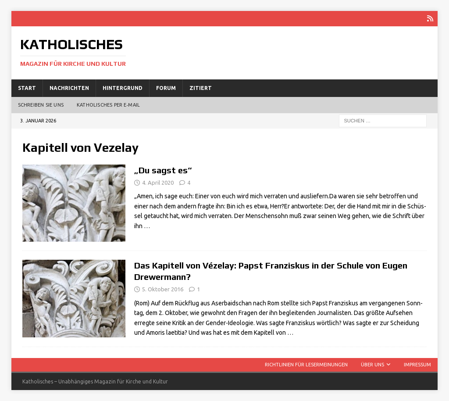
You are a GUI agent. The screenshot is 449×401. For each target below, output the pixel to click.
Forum (166, 88)
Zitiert (200, 88)
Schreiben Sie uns (41, 104)
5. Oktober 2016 (162, 289)
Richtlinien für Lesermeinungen (306, 364)
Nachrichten (69, 88)
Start (27, 88)
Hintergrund (123, 88)
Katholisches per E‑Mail (108, 104)
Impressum (417, 364)
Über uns (372, 364)
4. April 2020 (158, 182)
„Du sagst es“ (163, 170)
